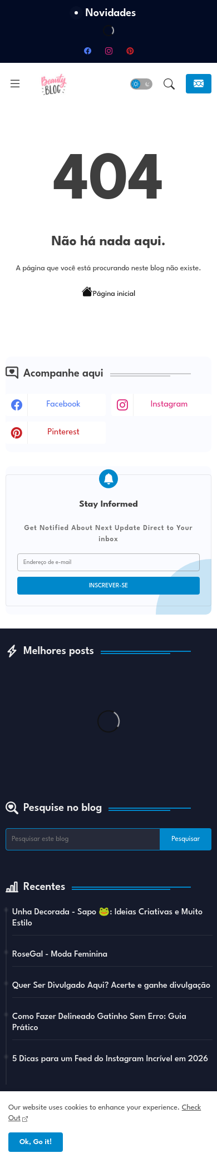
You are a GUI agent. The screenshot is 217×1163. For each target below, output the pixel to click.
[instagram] (108, 50)
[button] (141, 84)
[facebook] (87, 50)
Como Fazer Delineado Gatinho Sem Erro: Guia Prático (99, 1022)
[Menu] (15, 84)
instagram (169, 404)
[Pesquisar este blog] (83, 839)
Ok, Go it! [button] (35, 1142)
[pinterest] (129, 50)
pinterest (63, 432)
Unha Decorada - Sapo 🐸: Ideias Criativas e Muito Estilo (107, 918)
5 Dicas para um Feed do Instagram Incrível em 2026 (110, 1059)
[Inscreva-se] (198, 83)
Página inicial (109, 293)
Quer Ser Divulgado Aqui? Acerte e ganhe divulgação (111, 986)
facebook (64, 404)
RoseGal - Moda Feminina (59, 955)
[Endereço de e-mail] (108, 562)
